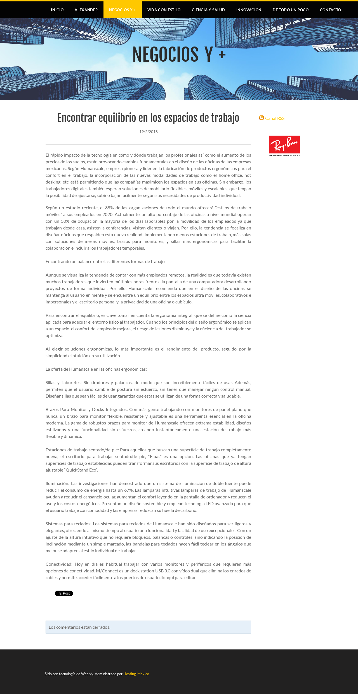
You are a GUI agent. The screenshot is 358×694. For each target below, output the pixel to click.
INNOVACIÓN (249, 10)
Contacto (330, 10)
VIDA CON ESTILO (164, 10)
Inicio (57, 10)
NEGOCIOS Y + (122, 10)
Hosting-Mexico (136, 674)
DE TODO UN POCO (291, 10)
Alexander (86, 10)
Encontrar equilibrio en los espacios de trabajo (148, 118)
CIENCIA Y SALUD (208, 10)
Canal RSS (274, 118)
